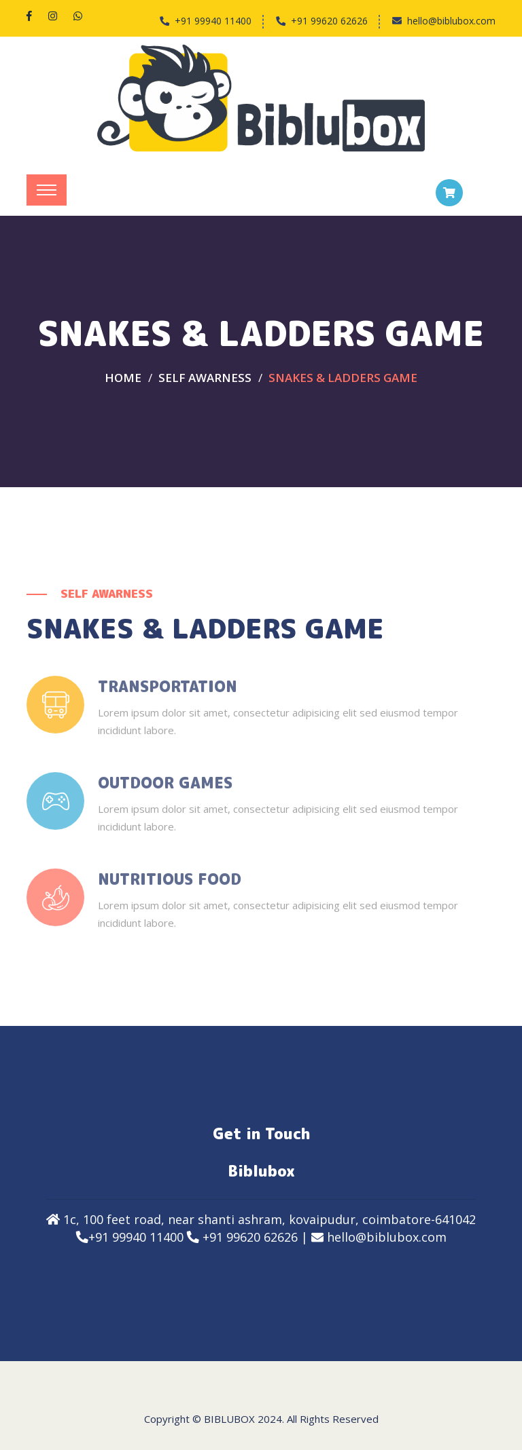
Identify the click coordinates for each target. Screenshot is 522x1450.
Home (123, 377)
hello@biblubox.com (451, 20)
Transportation (167, 695)
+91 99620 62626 (329, 20)
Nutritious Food (169, 887)
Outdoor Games (165, 791)
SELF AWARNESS (204, 377)
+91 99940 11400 (213, 20)
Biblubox (229, 1419)
